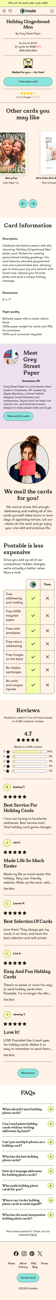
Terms (44, 1263)
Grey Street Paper (29, 33)
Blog (34, 1267)
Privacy (23, 1267)
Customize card (28, 81)
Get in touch (28, 1277)
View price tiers (28, 50)
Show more (28, 1073)
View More (9, 888)
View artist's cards (18, 416)
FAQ (33, 1263)
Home (11, 1263)
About (23, 1263)
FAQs (33, 1235)
